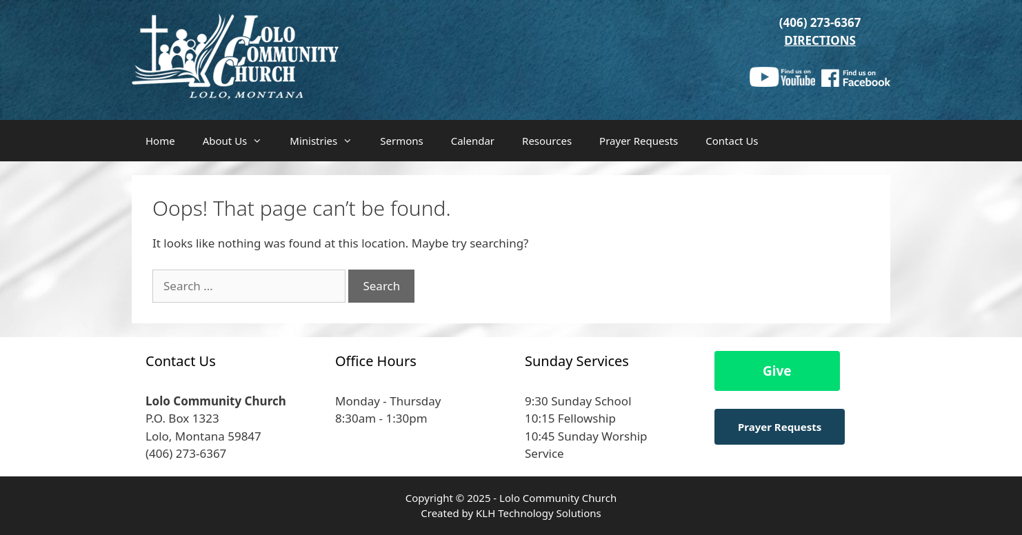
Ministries (328, 140)
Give (777, 371)
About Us (240, 140)
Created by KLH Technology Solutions (511, 513)
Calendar (472, 141)
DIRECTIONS (820, 40)
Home (160, 141)
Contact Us (731, 141)
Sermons (401, 141)
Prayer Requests (638, 141)
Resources (547, 141)
